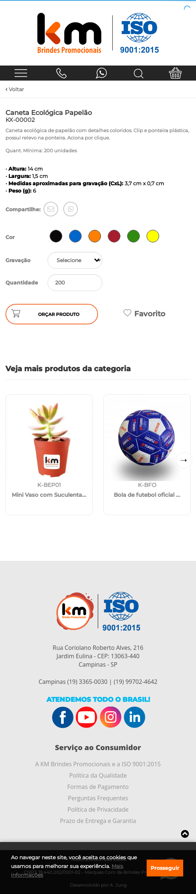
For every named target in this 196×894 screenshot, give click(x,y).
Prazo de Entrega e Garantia (98, 821)
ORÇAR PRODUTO (58, 314)
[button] (184, 460)
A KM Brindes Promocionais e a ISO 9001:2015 (98, 764)
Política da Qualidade (98, 775)
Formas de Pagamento (98, 787)
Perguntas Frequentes (98, 798)
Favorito (144, 313)
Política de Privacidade (98, 809)
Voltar (14, 89)
